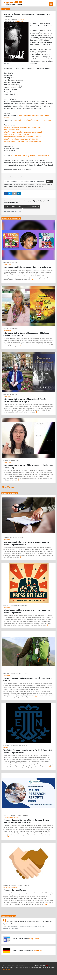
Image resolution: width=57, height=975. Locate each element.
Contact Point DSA (36, 967)
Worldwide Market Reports (11, 817)
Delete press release (13, 207)
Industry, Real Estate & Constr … (19, 673)
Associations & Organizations (19, 605)
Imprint (7, 967)
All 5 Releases (7, 487)
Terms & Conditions (24, 967)
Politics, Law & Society (16, 537)
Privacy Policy (14, 967)
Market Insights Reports (10, 887)
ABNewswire (6, 539)
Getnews (5, 747)
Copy (49, 181)
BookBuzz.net (19, 21)
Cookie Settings (5, 969)
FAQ (2, 967)
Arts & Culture (22, 19)
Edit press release (31, 207)
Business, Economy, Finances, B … (19, 745)
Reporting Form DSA (48, 967)
